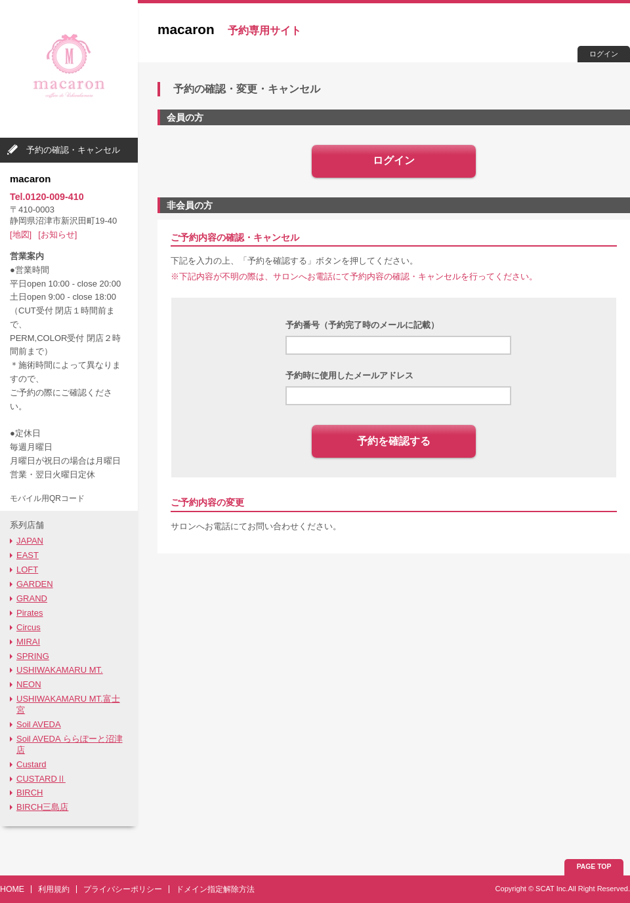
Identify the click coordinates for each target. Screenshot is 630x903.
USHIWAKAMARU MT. (59, 670)
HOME (12, 889)
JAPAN (29, 541)
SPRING (32, 656)
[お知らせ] (57, 234)
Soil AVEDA (38, 724)
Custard (31, 764)
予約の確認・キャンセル (73, 150)
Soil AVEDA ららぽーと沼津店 (69, 744)
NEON (28, 684)
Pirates (29, 613)
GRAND (31, 598)
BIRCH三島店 (42, 807)
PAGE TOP (594, 866)
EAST (27, 555)
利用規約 (54, 889)
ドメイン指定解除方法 (215, 889)
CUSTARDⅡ (41, 779)
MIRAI (28, 642)
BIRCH (29, 792)
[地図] (21, 234)
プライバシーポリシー (122, 889)
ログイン (603, 54)
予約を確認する (393, 441)
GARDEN (34, 584)
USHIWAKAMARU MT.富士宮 (68, 704)
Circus (28, 627)
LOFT (27, 569)
